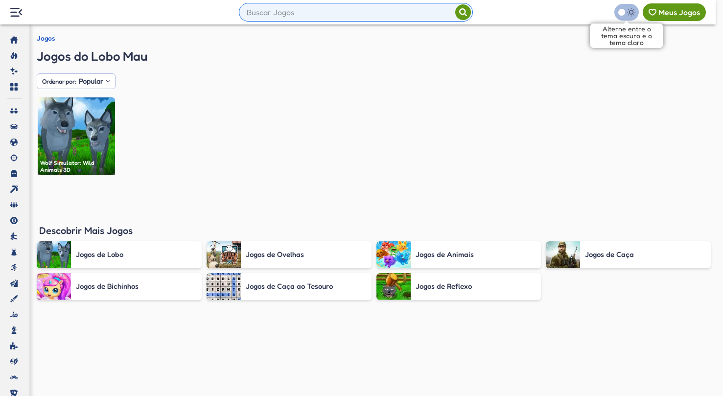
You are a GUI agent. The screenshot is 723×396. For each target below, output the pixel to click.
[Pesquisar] (463, 12)
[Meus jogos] (674, 12)
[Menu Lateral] (16, 12)
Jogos (46, 38)
